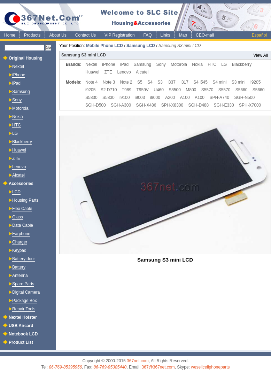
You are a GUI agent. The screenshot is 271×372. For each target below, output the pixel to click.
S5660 (241, 89)
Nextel (91, 64)
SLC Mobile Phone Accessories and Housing (135, 17)
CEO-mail (205, 35)
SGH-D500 (95, 105)
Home (9, 35)
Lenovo (124, 72)
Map (183, 35)
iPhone (108, 64)
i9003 (140, 97)
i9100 (124, 97)
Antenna (20, 275)
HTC (212, 64)
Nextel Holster (23, 317)
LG (224, 64)
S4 (150, 82)
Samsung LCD (140, 45)
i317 (184, 82)
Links (165, 35)
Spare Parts (23, 284)
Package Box (24, 300)
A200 (170, 97)
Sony (161, 64)
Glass (17, 217)
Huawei (92, 72)
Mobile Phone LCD (104, 45)
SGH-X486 (146, 105)
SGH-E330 (224, 105)
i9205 (255, 82)
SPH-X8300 (172, 105)
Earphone (21, 234)
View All (260, 55)
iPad (124, 64)
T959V (142, 89)
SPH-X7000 (250, 105)
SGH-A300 (121, 105)
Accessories (21, 183)
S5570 (207, 89)
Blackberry (242, 64)
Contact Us (85, 35)
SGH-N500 (244, 97)
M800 (191, 89)
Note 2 (126, 82)
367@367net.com (158, 367)
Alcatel (142, 72)
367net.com (138, 360)
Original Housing (25, 58)
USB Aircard (21, 325)
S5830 (91, 97)
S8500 (175, 89)
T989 (126, 89)
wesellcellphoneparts (210, 367)
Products (32, 35)
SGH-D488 (198, 105)
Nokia (197, 64)
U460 (159, 89)
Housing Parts (25, 200)
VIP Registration (119, 35)
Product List (21, 342)
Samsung (142, 64)
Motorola (179, 64)
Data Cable (22, 225)
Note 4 (91, 82)
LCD (16, 192)
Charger (19, 242)
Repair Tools (23, 309)
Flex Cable (22, 208)
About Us (57, 35)
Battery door (23, 259)
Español (259, 35)
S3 (160, 82)
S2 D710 (109, 89)
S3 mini (239, 82)
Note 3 (109, 82)
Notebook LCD (23, 334)
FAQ (148, 35)
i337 (172, 82)
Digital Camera (26, 292)
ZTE (108, 72)
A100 (185, 97)
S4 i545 (200, 82)
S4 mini (219, 82)
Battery (18, 267)
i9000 (155, 97)
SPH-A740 (219, 97)
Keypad (19, 250)
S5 (139, 82)
